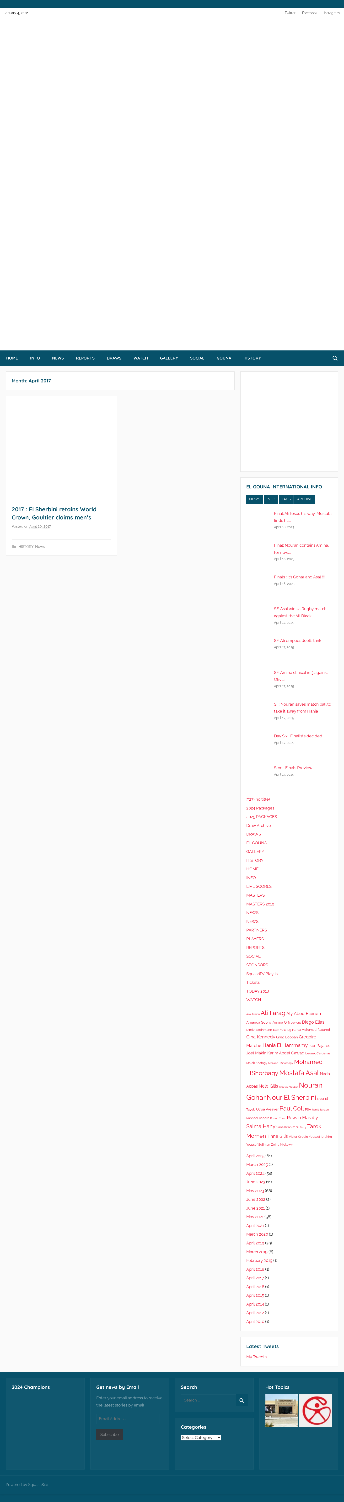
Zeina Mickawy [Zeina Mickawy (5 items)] (282, 1144)
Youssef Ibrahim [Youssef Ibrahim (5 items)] (320, 1136)
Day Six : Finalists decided (298, 736)
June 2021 (255, 1208)
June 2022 (255, 1199)
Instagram (332, 13)
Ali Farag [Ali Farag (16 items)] (273, 1012)
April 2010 (255, 1321)
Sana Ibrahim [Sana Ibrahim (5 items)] (285, 1127)
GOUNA (224, 357)
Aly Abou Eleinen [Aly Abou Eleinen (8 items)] (303, 1013)
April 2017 (255, 1277)
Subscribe (109, 1434)
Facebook (309, 13)
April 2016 (255, 1286)
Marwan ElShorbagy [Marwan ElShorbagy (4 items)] (280, 1063)
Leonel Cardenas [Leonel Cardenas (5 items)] (317, 1053)
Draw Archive (258, 825)
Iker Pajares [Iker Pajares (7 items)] (319, 1045)
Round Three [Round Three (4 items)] (278, 1118)
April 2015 (255, 1295)
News (40, 547)
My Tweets (256, 1356)
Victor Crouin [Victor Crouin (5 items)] (298, 1136)
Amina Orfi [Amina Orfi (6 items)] (281, 1022)
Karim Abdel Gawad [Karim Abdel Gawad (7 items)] (285, 1053)
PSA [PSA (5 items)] (308, 1109)
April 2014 (255, 1304)
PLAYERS (255, 938)
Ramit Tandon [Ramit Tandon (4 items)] (320, 1109)
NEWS (58, 357)
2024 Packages (260, 808)
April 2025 (255, 1155)
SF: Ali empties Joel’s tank (297, 640)
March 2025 (257, 1164)
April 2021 (255, 1225)
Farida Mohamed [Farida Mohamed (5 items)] (304, 1029)
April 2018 (255, 1269)
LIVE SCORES (259, 886)
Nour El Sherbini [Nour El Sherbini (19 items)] (291, 1097)
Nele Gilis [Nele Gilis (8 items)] (268, 1086)
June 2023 (255, 1181)
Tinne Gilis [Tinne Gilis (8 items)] (277, 1136)
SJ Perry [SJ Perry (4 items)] (301, 1127)
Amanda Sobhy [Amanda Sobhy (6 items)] (259, 1022)
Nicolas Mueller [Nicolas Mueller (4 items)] (288, 1086)
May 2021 (254, 1216)
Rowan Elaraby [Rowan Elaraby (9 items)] (302, 1117)
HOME (12, 357)
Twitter (290, 13)
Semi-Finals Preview (293, 767)
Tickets (253, 982)
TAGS (286, 499)
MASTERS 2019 (260, 904)
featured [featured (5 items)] (323, 1029)
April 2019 (255, 1243)
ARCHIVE (304, 499)
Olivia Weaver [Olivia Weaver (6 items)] (267, 1109)
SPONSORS (257, 965)
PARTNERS (256, 930)
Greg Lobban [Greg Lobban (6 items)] (287, 1037)
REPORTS (85, 357)
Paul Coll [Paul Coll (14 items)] (292, 1108)
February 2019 (259, 1260)
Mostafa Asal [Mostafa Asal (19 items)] (299, 1073)
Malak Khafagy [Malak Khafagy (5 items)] (256, 1063)
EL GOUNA (256, 843)
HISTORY (252, 357)
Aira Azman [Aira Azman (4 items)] (253, 1014)
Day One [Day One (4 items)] (296, 1022)
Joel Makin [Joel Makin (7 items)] (256, 1053)
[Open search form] (335, 358)
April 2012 (255, 1312)
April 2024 (255, 1173)
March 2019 (257, 1251)
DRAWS (114, 357)
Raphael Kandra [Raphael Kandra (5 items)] (257, 1118)
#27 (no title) (258, 799)
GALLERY (169, 357)
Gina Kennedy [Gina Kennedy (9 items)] (260, 1037)
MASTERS (255, 895)
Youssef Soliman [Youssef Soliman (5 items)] (258, 1144)
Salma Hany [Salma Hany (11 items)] (260, 1126)
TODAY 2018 (257, 991)
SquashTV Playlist (262, 973)
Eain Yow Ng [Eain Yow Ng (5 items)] (282, 1029)
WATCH (141, 357)
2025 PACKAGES (261, 816)
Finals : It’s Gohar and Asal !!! (299, 577)
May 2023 (255, 1190)
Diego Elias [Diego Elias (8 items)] (313, 1022)
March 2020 (257, 1234)
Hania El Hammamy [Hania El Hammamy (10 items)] (285, 1045)
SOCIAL (197, 357)
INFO (35, 357)
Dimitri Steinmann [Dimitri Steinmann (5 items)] (259, 1029)
